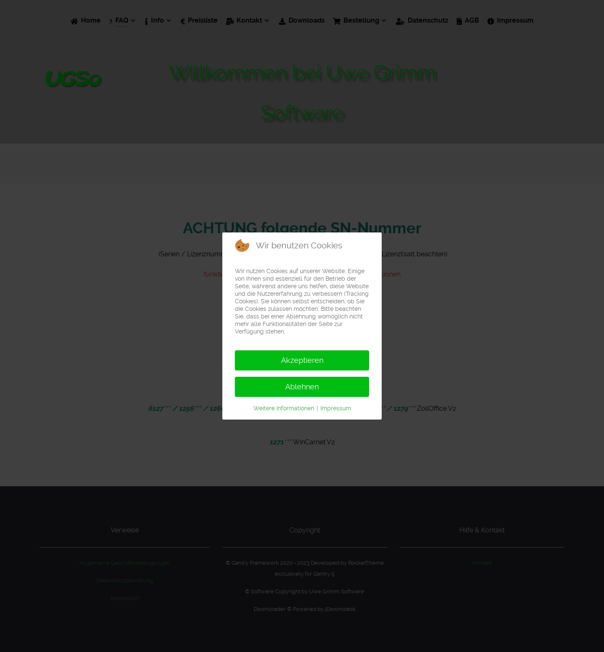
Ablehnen (302, 386)
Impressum (335, 408)
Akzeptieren (302, 360)
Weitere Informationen (283, 408)
